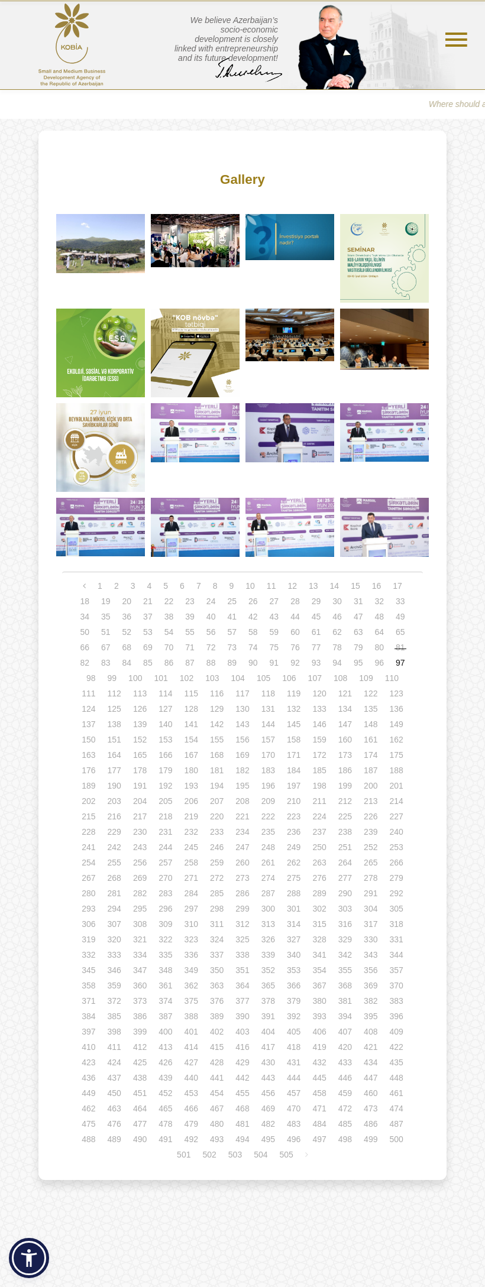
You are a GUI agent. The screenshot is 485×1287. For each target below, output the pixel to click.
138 (114, 724)
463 (114, 1108)
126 (140, 709)
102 (186, 678)
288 (293, 893)
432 (319, 1062)
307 (114, 924)
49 (400, 616)
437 (114, 1077)
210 (293, 801)
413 (165, 1047)
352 (268, 970)
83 (106, 662)
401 (191, 1031)
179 (165, 770)
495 (268, 1139)
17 (397, 586)
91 (274, 662)
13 (313, 586)
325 (242, 939)
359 (114, 985)
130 (242, 709)
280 (88, 893)
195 (242, 785)
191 (140, 785)
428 (217, 1062)
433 (345, 1062)
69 (148, 647)
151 (114, 739)
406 (319, 1031)
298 (217, 908)
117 (242, 693)
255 (114, 862)
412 (140, 1047)
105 (263, 678)
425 (140, 1062)
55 (190, 632)
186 (345, 770)
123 (396, 693)
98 (91, 678)
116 (217, 693)
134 (345, 709)
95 (358, 662)
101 (160, 678)
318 (396, 924)
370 (396, 985)
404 (268, 1031)
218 (165, 816)
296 (165, 908)
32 (379, 601)
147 (345, 724)
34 (84, 616)
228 (88, 832)
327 (293, 939)
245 (191, 847)
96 (379, 662)
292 (396, 893)
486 (370, 1124)
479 (191, 1124)
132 (293, 709)
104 (238, 678)
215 (88, 816)
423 (88, 1062)
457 (293, 1093)
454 (217, 1093)
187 (370, 770)
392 (293, 1016)
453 (191, 1093)
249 (293, 847)
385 (114, 1016)
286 (242, 893)
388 (191, 1016)
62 (337, 632)
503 (235, 1154)
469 (268, 1108)
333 (114, 954)
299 (242, 908)
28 (295, 601)
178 (140, 770)
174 (370, 755)
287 (268, 893)
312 (242, 924)
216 (114, 816)
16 (376, 586)
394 (345, 1016)
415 (217, 1047)
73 (232, 647)
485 (345, 1124)
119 (293, 693)
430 (268, 1062)
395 (370, 1016)
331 (396, 939)
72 (211, 647)
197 (293, 785)
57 (232, 632)
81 (400, 647)
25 (232, 601)
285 (217, 893)
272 (217, 878)
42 (253, 616)
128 (191, 709)
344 (396, 954)
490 (140, 1139)
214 (396, 801)
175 (396, 755)
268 (114, 878)
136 (396, 709)
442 (242, 1077)
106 (289, 678)
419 (319, 1047)
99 (112, 678)
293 (88, 908)
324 (217, 939)
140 (165, 724)
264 (345, 862)
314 (293, 924)
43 (274, 616)
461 (396, 1093)
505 (286, 1154)
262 (293, 862)
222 (268, 816)
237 (319, 832)
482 (268, 1124)
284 (191, 893)
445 (319, 1077)
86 (169, 662)
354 (319, 970)
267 (88, 878)
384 (88, 1016)
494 (242, 1139)
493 (217, 1139)
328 (319, 939)
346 (114, 970)
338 (242, 954)
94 (337, 662)
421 (370, 1047)
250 (319, 847)
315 (319, 924)
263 (319, 862)
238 (345, 832)
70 (169, 647)
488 (88, 1139)
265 (370, 862)
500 (396, 1139)
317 (370, 924)
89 (232, 662)
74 (253, 647)
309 (165, 924)
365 (268, 985)
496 (293, 1139)
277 (345, 878)
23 (190, 601)
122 (370, 693)
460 (370, 1093)
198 (319, 785)
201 (396, 785)
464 (140, 1108)
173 (345, 755)
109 (366, 678)
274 (268, 878)
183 (268, 770)
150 (88, 739)
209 (268, 801)
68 (127, 647)
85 (148, 662)
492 (191, 1139)
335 (165, 954)
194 (217, 785)
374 (165, 1001)
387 (165, 1016)
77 (316, 647)
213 (370, 801)
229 (114, 832)
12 (292, 586)
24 (211, 601)
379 (293, 1001)
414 (191, 1047)
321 (140, 939)
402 (217, 1031)
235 (268, 832)
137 (88, 724)
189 (88, 785)
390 (242, 1016)
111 (88, 693)
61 (316, 632)
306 (88, 924)
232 (191, 832)
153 (165, 739)
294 (114, 908)
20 (127, 601)
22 (169, 601)
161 (370, 739)
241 (88, 847)
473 (370, 1108)
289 (319, 893)
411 (114, 1047)
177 (114, 770)
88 (211, 662)
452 (165, 1093)
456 (268, 1093)
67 (106, 647)
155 (217, 739)
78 (337, 647)
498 (345, 1139)
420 (345, 1047)
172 (319, 755)
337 (217, 954)
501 (183, 1154)
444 (293, 1077)
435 (396, 1062)
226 (370, 816)
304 (370, 908)
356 (370, 970)
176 (88, 770)
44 (295, 616)
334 (140, 954)
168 (217, 755)
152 (140, 739)
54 (169, 632)
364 (242, 985)
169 (242, 755)
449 (88, 1093)
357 (396, 970)
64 (379, 632)
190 (114, 785)
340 (293, 954)
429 (242, 1062)
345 (88, 970)
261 (268, 862)
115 (191, 693)
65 (400, 632)
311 (217, 924)
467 (217, 1108)
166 (165, 755)
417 (268, 1047)
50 (84, 632)
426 (165, 1062)
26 (253, 601)
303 (345, 908)
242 (114, 847)
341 (319, 954)
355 (345, 970)
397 (88, 1031)
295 (140, 908)
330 (370, 939)
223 (293, 816)
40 (211, 616)
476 (114, 1124)
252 (370, 847)
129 (217, 709)
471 (319, 1108)
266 (396, 862)
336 (191, 954)
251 (345, 847)
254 (88, 862)
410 (88, 1047)
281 (114, 893)
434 (370, 1062)
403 (242, 1031)
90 (253, 662)
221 (242, 816)
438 (140, 1077)
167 (191, 755)
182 (242, 770)
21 (148, 601)
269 (140, 878)
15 (355, 586)
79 (358, 647)
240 (396, 832)
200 (370, 785)
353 (293, 970)
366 (293, 985)
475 (88, 1124)
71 (190, 647)
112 (114, 693)
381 (345, 1001)
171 (293, 755)
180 (191, 770)
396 (396, 1016)
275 (293, 878)
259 (217, 862)
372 (114, 1001)
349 (191, 970)
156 (242, 739)
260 (242, 862)
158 (293, 739)
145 (293, 724)
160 (345, 739)
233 (217, 832)
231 (165, 832)
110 (392, 678)
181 (217, 770)
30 (337, 601)
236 (293, 832)
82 (84, 662)
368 (345, 985)
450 (114, 1093)
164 (114, 755)
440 (191, 1077)
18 (84, 601)
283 (165, 893)
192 (165, 785)
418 (293, 1047)
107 (315, 678)
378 (268, 1001)
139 (140, 724)
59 (274, 632)
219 (191, 816)
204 (140, 801)
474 (396, 1108)
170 (268, 755)
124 (88, 709)
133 (319, 709)
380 (319, 1001)
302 (319, 908)
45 (316, 616)
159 (319, 739)
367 (319, 985)
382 (370, 1001)
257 (165, 862)
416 (242, 1047)
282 (140, 893)
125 (114, 709)
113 (140, 693)
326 (268, 939)
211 (319, 801)
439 (165, 1077)
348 (165, 970)
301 (293, 908)
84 (127, 662)
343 (370, 954)
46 (337, 616)
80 (379, 647)
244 (165, 847)
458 (319, 1093)
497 (319, 1139)
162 (396, 739)
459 (345, 1093)
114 (165, 693)
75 (274, 647)
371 (88, 1001)
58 (253, 632)
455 (242, 1093)
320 (114, 939)
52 (127, 632)
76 (295, 647)
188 (396, 770)
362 (191, 985)
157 (268, 739)
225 (345, 816)
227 (396, 816)
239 (370, 832)
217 (140, 816)
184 (293, 770)
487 (396, 1124)
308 (140, 924)
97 (400, 662)
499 (370, 1139)
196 (268, 785)
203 (114, 801)
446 (345, 1077)
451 (140, 1093)
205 (165, 801)
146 (319, 724)
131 (268, 709)
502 (209, 1154)
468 (242, 1108)
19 (106, 601)
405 (293, 1031)
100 (135, 678)
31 (358, 601)
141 (191, 724)
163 (88, 755)
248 (268, 847)
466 (191, 1108)
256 (140, 862)
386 (140, 1016)
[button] (29, 1258)
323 (191, 939)
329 (345, 939)
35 (106, 616)
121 (345, 693)
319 (88, 939)
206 (191, 801)
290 (345, 893)
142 (217, 724)
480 (217, 1124)
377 (242, 1001)
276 (319, 878)
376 (217, 1001)
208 (242, 801)
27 (274, 601)
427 (191, 1062)
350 (217, 970)
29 (316, 601)
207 (217, 801)
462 (88, 1108)
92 (295, 662)
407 (345, 1031)
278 (370, 878)
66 (84, 647)
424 (114, 1062)
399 (140, 1031)
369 (370, 985)
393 (319, 1016)
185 (319, 770)
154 (191, 739)
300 (268, 908)
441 (217, 1077)
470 (293, 1108)
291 (370, 893)
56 (211, 632)
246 (217, 847)
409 (396, 1031)
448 (396, 1077)
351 (242, 970)
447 (370, 1077)
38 (169, 616)
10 (250, 586)
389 (217, 1016)
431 (293, 1062)
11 (271, 586)
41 (232, 616)
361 (165, 985)
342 (345, 954)
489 (114, 1139)
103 (212, 678)
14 (335, 586)
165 (140, 755)
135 (370, 709)
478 (165, 1124)
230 (140, 832)
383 (396, 1001)
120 (319, 693)
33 (400, 601)
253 (396, 847)
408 (370, 1031)
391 (268, 1016)
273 (242, 878)
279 (396, 878)
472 (345, 1108)
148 (370, 724)
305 (396, 908)
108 (340, 678)
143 (242, 724)
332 (88, 954)
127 (165, 709)
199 (345, 785)
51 (106, 632)
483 (293, 1124)
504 (260, 1154)
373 (140, 1001)
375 (191, 1001)
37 (148, 616)
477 (140, 1124)
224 (319, 816)
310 (191, 924)
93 (316, 662)
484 (319, 1124)
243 (140, 847)
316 (345, 924)
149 (396, 724)
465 (165, 1108)
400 (165, 1031)
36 (127, 616)
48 (379, 616)
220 (217, 816)
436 (88, 1077)
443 (268, 1077)
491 (165, 1139)
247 (242, 847)
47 (358, 616)
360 (140, 985)
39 (190, 616)
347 (140, 970)
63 (358, 632)
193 (191, 785)
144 (268, 724)
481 (242, 1124)
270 (165, 878)
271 (191, 878)
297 (191, 908)
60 (295, 632)
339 (268, 954)
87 (190, 662)
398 (114, 1031)
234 (242, 832)
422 (396, 1047)
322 (165, 939)
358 (88, 985)
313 (268, 924)
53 (148, 632)
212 (345, 801)
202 (88, 801)
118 (268, 693)
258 (191, 862)
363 (217, 985)
